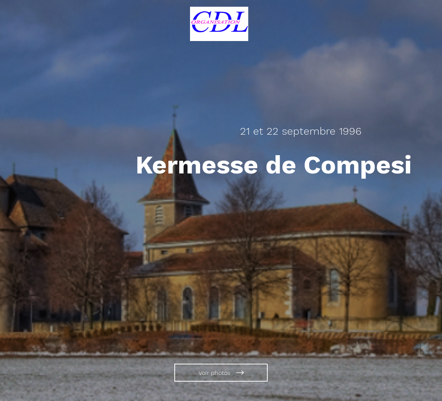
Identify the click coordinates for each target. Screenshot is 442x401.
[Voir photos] (221, 373)
